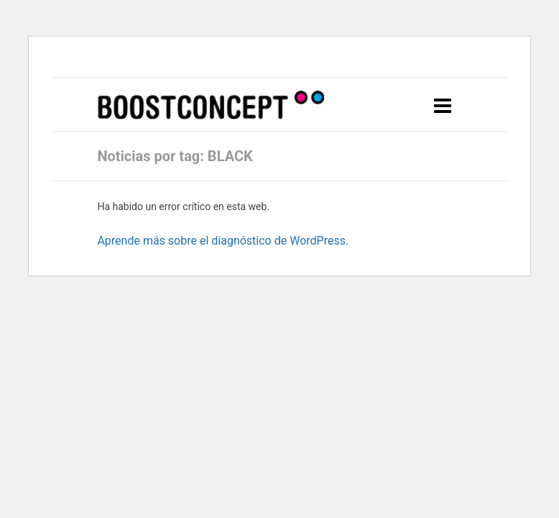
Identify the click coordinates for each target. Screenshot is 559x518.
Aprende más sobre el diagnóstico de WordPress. (222, 240)
